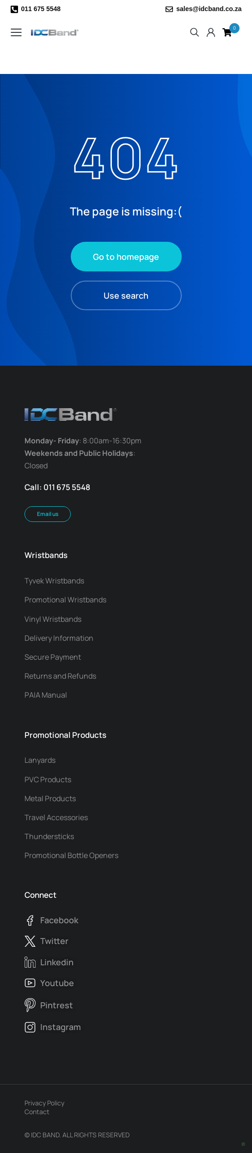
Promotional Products (65, 735)
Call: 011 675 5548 (57, 487)
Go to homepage (126, 256)
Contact (37, 1111)
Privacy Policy (44, 1102)
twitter (54, 940)
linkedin (57, 962)
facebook (59, 920)
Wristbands (46, 555)
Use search (126, 295)
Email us (47, 514)
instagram (60, 1026)
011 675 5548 (41, 8)
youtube (57, 982)
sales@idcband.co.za (208, 8)
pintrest (56, 1005)
